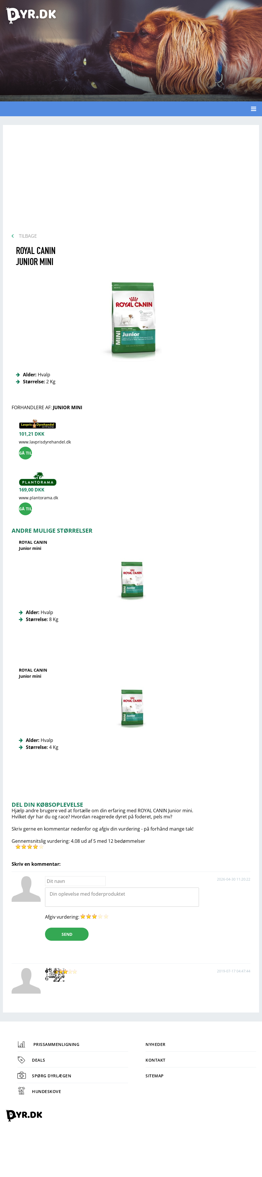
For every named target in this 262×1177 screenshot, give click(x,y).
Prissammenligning (48, 1044)
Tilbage (28, 236)
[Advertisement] (131, 180)
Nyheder (156, 1044)
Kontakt (156, 1060)
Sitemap (155, 1075)
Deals (31, 1060)
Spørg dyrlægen (44, 1076)
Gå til (25, 453)
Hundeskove (39, 1091)
